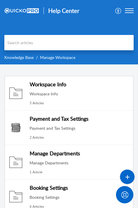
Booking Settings (49, 188)
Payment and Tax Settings (59, 119)
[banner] (69, 32)
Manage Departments (55, 153)
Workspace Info (48, 84)
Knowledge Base (19, 57)
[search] (69, 42)
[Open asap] (126, 196)
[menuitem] (118, 10)
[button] (118, 10)
